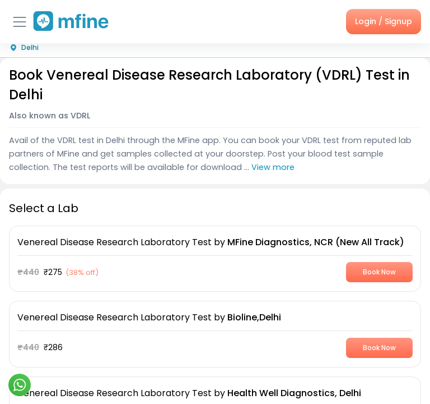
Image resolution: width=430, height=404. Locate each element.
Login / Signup (383, 21)
